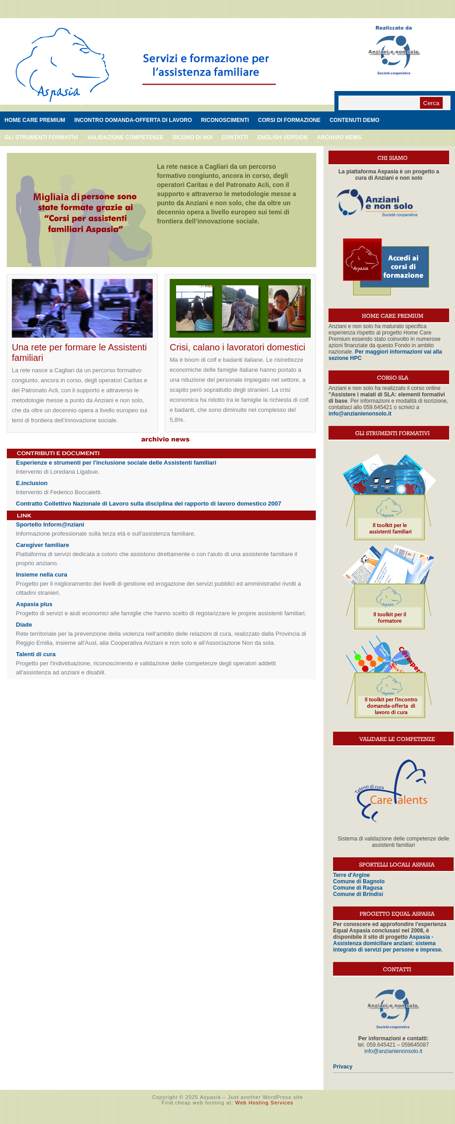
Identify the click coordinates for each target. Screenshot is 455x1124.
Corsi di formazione (289, 120)
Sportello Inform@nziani (50, 524)
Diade (24, 624)
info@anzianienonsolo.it (393, 1051)
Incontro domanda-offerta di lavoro (133, 120)
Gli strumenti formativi (41, 137)
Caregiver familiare (42, 545)
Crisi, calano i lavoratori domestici (237, 347)
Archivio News (339, 137)
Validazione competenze (125, 137)
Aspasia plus (34, 604)
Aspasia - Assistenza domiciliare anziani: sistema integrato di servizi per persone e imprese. (388, 943)
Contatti (235, 137)
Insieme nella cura (41, 574)
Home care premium (35, 120)
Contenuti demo (354, 120)
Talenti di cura (36, 654)
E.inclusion (31, 483)
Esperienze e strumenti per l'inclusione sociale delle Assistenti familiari (116, 462)
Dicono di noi (192, 137)
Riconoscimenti (225, 120)
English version (283, 137)
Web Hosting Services (264, 1102)
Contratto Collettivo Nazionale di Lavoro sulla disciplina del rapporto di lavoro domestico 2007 (148, 503)
